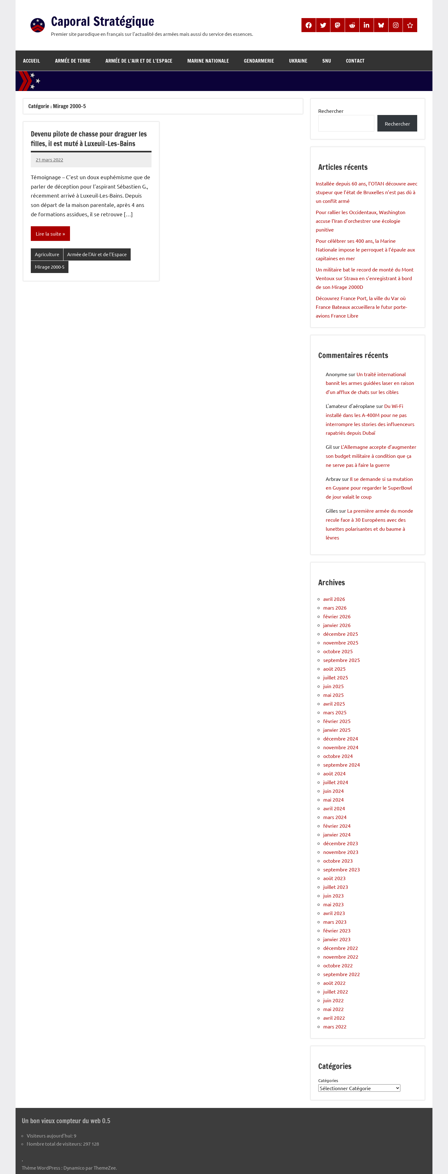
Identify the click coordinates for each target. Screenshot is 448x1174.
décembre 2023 (340, 843)
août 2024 (334, 773)
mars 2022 (335, 1026)
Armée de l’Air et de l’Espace (138, 60)
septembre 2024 (341, 764)
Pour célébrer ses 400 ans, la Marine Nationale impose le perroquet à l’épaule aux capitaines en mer (365, 249)
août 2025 (334, 668)
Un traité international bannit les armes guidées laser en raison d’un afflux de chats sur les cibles (370, 383)
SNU (326, 60)
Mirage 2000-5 (49, 267)
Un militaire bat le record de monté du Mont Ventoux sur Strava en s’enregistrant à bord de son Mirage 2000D (364, 278)
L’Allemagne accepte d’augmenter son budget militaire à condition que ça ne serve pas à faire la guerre (371, 455)
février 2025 (337, 721)
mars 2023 (335, 921)
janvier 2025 (337, 729)
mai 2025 (333, 695)
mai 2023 (333, 904)
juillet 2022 (335, 991)
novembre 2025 (340, 642)
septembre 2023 (341, 869)
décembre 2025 (340, 633)
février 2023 (337, 930)
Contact (355, 60)
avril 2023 (334, 913)
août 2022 (334, 983)
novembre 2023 (340, 852)
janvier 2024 (337, 834)
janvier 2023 (337, 939)
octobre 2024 (338, 756)
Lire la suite (48, 233)
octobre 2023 (338, 860)
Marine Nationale (208, 60)
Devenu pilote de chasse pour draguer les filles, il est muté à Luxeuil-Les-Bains (89, 138)
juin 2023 (333, 895)
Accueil (31, 60)
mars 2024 (335, 817)
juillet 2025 (335, 677)
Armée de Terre (73, 60)
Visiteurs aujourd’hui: (50, 1135)
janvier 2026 (337, 625)
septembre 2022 (341, 974)
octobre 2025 (338, 651)
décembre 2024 (340, 738)
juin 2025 (333, 686)
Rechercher (330, 111)
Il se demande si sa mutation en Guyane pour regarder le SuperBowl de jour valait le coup (369, 488)
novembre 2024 (340, 747)
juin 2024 (333, 791)
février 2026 (337, 616)
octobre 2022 (338, 965)
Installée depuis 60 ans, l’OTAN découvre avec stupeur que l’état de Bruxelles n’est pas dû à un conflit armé (366, 192)
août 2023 (334, 878)
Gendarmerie (259, 60)
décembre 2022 (340, 948)
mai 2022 (333, 1009)
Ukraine (298, 60)
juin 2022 (333, 1000)
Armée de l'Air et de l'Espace (97, 254)
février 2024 (337, 825)
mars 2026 (335, 607)
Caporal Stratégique (102, 21)
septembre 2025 (341, 660)
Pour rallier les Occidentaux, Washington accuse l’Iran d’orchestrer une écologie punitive (360, 220)
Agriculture (47, 254)
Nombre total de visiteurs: (55, 1144)
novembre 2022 (340, 956)
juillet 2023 (335, 887)
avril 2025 (334, 703)
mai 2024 (333, 799)
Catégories (328, 1080)
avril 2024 (334, 808)
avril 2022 (334, 1017)
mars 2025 (335, 712)
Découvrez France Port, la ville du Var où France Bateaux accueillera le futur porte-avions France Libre (361, 307)
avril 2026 (334, 599)
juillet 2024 (335, 782)
